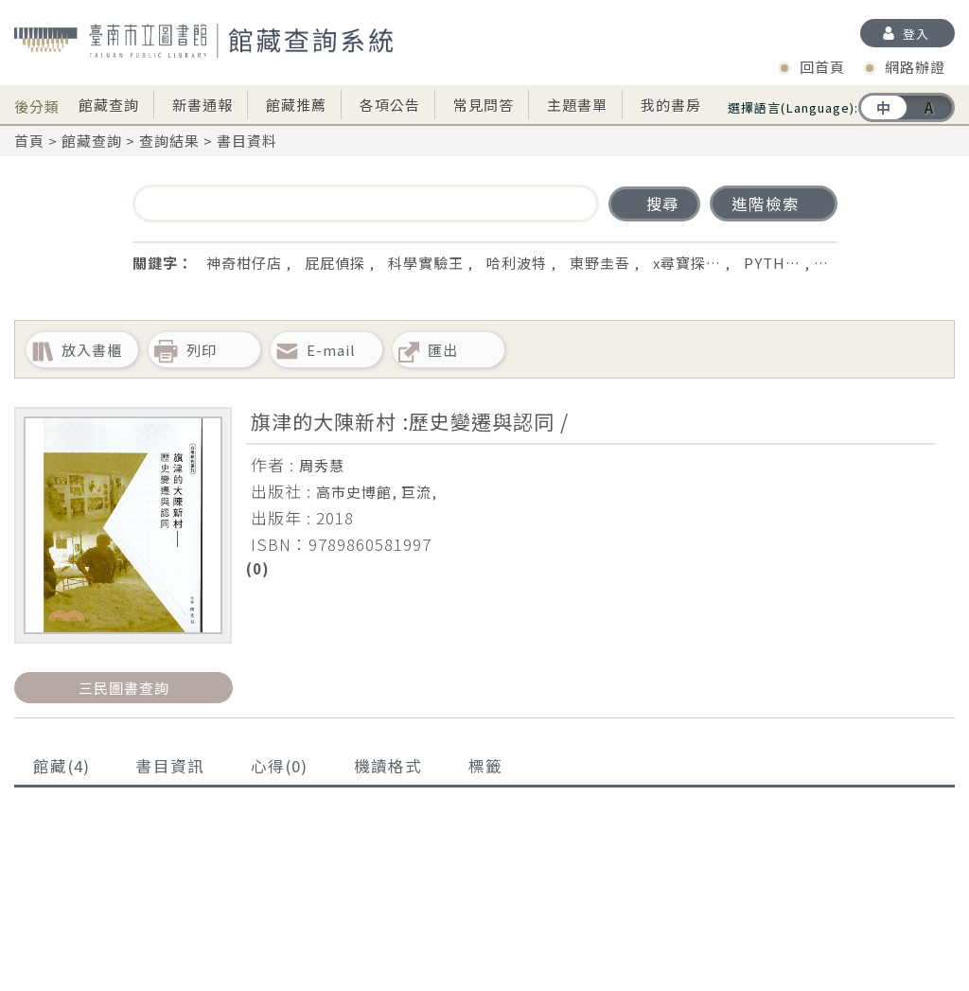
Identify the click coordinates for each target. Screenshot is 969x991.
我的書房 (671, 105)
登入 (916, 34)
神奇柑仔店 (244, 263)
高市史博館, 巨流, (376, 492)
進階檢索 (765, 203)
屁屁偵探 (335, 263)
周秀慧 (321, 465)
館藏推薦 (296, 105)
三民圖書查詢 (124, 688)
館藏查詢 (109, 105)
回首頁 (822, 67)
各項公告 (390, 105)
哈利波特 (516, 263)
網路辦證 (915, 67)
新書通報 (202, 105)
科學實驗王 (426, 263)
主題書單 (577, 105)
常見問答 (483, 105)
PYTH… (772, 263)
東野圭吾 (600, 263)
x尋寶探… (687, 263)
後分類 (37, 100)
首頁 (29, 140)
